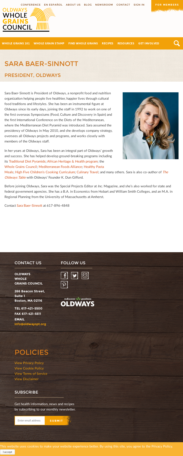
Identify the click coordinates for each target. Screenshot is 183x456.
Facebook (65, 276)
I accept (7, 452)
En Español (53, 4)
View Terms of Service (31, 373)
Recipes (108, 43)
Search (177, 43)
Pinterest (65, 285)
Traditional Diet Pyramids (27, 161)
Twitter (75, 276)
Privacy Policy (161, 447)
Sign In (139, 4)
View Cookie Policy (29, 368)
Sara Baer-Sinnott (29, 205)
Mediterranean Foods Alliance (60, 167)
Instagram (85, 276)
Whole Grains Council (20, 167)
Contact (123, 4)
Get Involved (148, 43)
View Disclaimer (26, 379)
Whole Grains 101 (16, 43)
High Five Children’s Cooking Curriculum (45, 172)
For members (167, 4)
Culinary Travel (87, 172)
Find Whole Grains (83, 43)
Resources (126, 43)
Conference (31, 4)
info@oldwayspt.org (30, 324)
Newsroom (104, 4)
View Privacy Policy (29, 363)
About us (73, 4)
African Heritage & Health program (72, 161)
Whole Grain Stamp (49, 43)
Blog (88, 4)
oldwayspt (77, 302)
